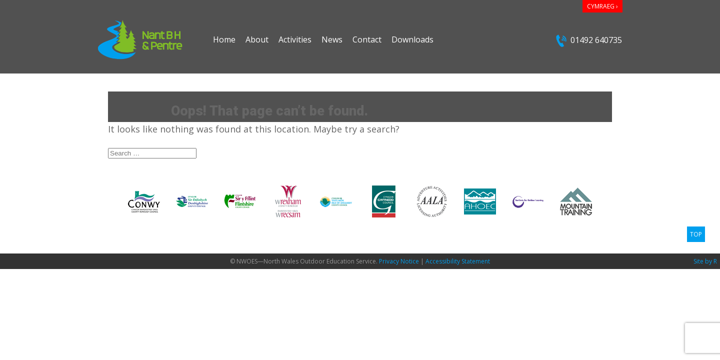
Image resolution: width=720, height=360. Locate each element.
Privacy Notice (399, 261)
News (332, 39)
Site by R (705, 261)
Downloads (413, 39)
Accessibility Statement (458, 261)
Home (224, 39)
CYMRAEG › (602, 6)
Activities (295, 39)
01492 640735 (589, 40)
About (257, 39)
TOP (696, 234)
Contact (367, 39)
